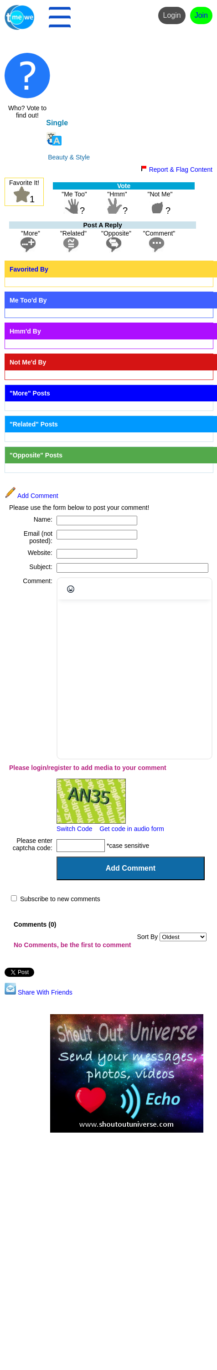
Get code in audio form (131, 828)
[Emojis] (70, 589)
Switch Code (75, 828)
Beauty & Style (69, 157)
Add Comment (31, 495)
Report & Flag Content (176, 169)
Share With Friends (38, 992)
